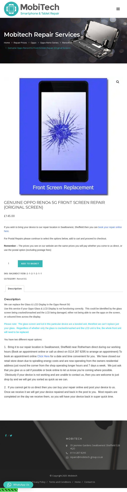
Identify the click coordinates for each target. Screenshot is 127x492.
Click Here (43, 356)
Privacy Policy (38, 481)
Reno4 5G (67, 42)
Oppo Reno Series (49, 42)
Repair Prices (20, 42)
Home (7, 42)
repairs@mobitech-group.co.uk (86, 457)
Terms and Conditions (60, 481)
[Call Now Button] (9, 490)
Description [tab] (15, 288)
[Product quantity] (10, 263)
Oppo (33, 42)
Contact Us (89, 481)
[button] (118, 82)
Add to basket (30, 263)
